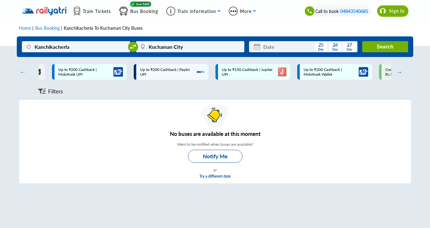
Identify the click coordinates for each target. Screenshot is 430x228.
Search (385, 46)
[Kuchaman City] (190, 46)
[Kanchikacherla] (76, 46)
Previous (21, 72)
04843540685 (354, 11)
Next (397, 72)
